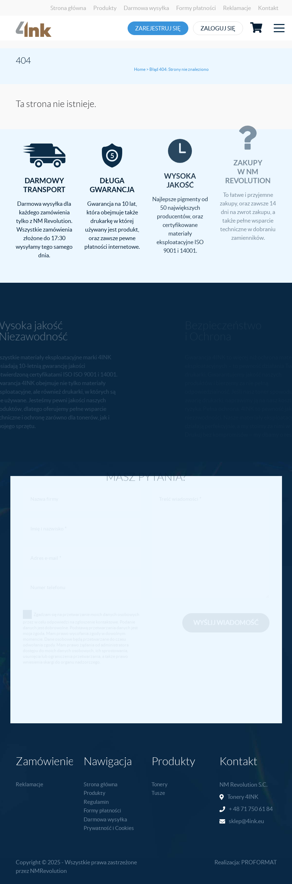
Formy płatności (196, 8)
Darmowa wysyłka (146, 8)
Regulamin (96, 802)
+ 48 (235, 809)
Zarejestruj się (159, 28)
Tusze (158, 793)
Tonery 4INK (242, 796)
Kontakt (268, 8)
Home (139, 69)
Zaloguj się (227, 28)
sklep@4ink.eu (246, 821)
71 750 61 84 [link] (257, 809)
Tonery (160, 784)
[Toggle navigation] (279, 28)
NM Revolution (238, 784)
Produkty (105, 8)
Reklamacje (237, 8)
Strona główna (68, 8)
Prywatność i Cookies (109, 828)
